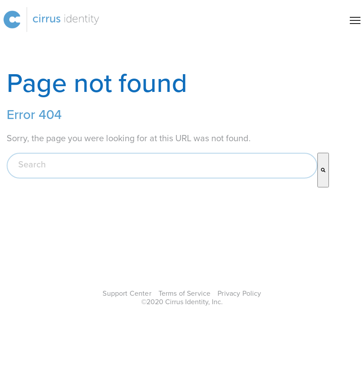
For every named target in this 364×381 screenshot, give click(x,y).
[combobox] (162, 166)
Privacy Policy (239, 293)
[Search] (323, 170)
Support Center (127, 293)
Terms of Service (184, 293)
